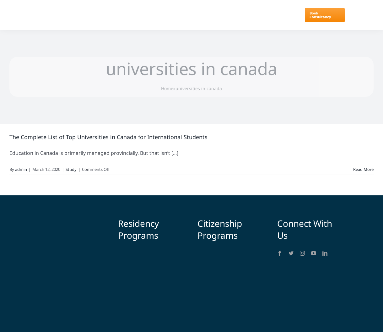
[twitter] (291, 253)
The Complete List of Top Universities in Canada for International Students (108, 137)
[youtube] (313, 253)
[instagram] (302, 253)
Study (71, 169)
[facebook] (279, 253)
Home (167, 88)
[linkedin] (324, 253)
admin (21, 169)
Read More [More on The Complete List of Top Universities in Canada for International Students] (363, 169)
